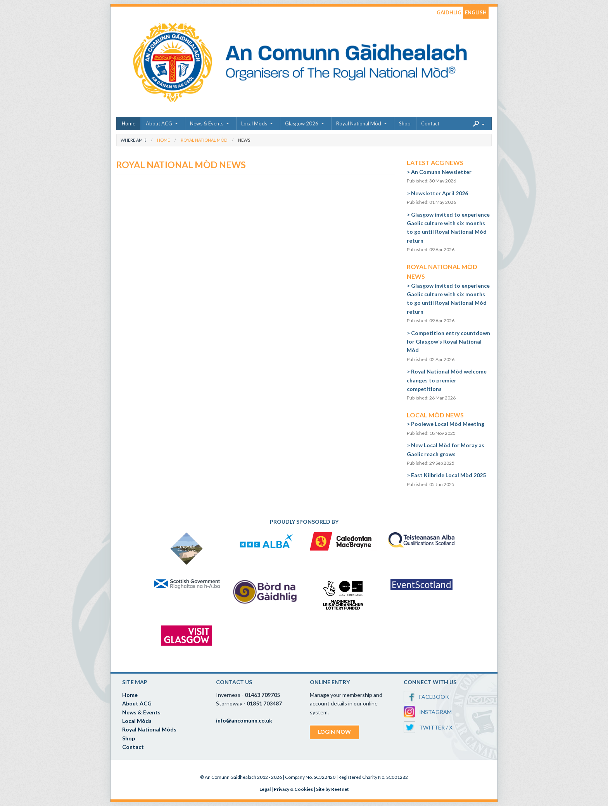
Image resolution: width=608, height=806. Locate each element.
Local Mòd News (435, 415)
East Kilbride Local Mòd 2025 (448, 475)
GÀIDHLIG (449, 12)
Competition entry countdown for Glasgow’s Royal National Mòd (448, 342)
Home (128, 123)
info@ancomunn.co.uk (244, 720)
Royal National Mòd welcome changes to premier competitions (447, 380)
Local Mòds (254, 123)
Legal (265, 789)
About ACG (159, 123)
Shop (405, 123)
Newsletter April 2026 (439, 193)
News (244, 139)
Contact (430, 123)
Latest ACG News (435, 162)
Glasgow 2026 (301, 123)
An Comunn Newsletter (441, 171)
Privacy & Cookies (293, 789)
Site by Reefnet (332, 789)
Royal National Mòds (149, 729)
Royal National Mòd (358, 123)
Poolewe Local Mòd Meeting (447, 423)
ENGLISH (476, 12)
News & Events (206, 123)
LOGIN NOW (334, 731)
